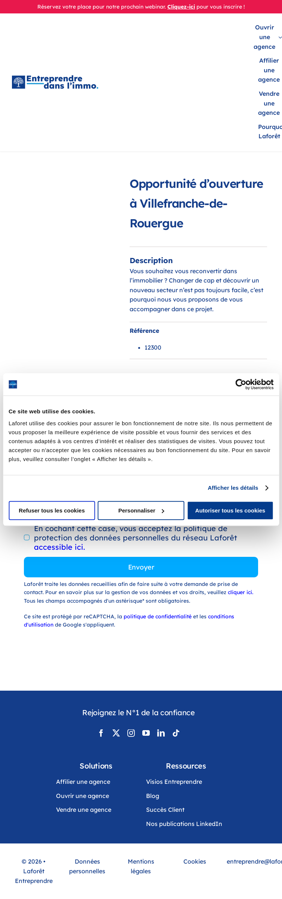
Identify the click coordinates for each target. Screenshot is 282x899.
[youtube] (146, 733)
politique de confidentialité (158, 616)
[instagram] (131, 733)
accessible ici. (59, 547)
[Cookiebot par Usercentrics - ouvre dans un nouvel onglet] (240, 384)
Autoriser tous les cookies (230, 510)
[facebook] (101, 733)
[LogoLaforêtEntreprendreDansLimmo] (55, 78)
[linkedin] (161, 733)
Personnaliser (141, 510)
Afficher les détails (233, 488)
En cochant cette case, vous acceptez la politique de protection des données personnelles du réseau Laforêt (135, 538)
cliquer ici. (240, 592)
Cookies (194, 861)
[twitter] (116, 733)
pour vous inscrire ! (220, 6)
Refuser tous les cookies (52, 510)
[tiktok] (176, 733)
